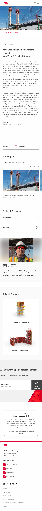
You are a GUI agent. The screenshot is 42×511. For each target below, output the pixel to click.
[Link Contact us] (21, 468)
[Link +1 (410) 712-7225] (21, 464)
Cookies (5, 506)
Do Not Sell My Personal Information (13, 502)
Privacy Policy (7, 492)
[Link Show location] (21, 472)
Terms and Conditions (9, 499)
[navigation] (10, 44)
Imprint (5, 488)
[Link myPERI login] (21, 476)
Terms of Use (7, 495)
